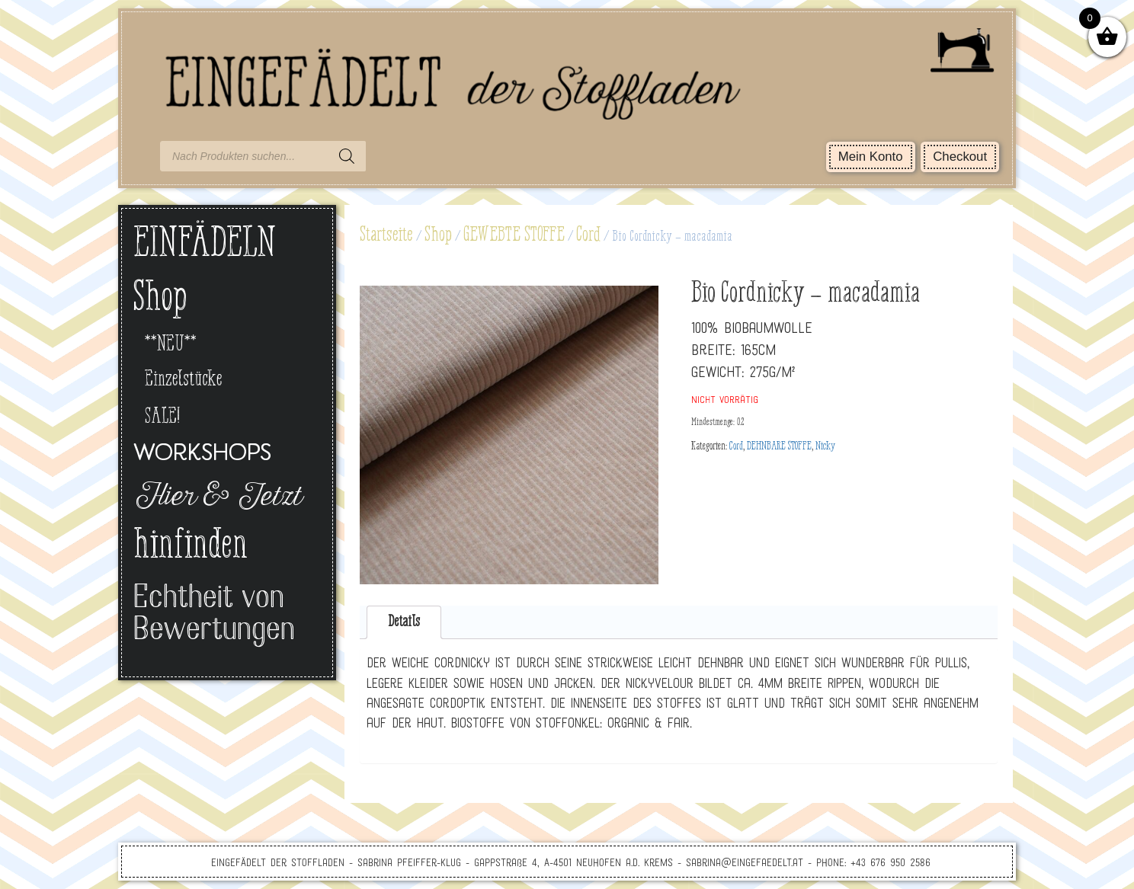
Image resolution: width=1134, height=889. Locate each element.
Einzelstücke (184, 380)
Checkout (960, 156)
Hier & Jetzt (216, 498)
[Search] (347, 156)
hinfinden (190, 547)
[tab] (404, 623)
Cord (588, 235)
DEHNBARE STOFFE (779, 446)
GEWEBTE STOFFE (514, 235)
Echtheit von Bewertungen (214, 615)
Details (404, 622)
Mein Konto (870, 156)
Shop (438, 235)
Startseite (386, 235)
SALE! (162, 417)
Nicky (825, 446)
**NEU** (171, 345)
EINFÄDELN (204, 245)
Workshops (202, 454)
